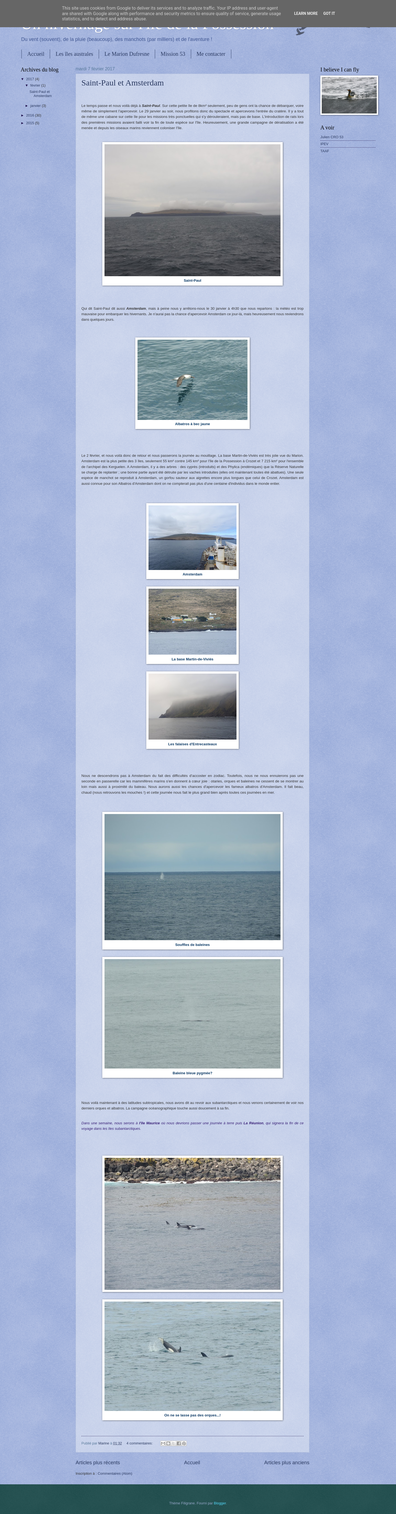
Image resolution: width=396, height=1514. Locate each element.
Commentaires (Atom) (115, 1473)
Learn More (306, 13)
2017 (30, 79)
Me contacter (211, 54)
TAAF (324, 151)
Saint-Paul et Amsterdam (122, 82)
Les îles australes (74, 54)
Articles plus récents (98, 1462)
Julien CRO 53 (331, 137)
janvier (36, 106)
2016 (30, 115)
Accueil (35, 54)
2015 (30, 123)
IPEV (324, 144)
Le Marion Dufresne (127, 54)
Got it (329, 13)
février (35, 85)
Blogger (220, 1503)
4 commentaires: (140, 1443)
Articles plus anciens (286, 1462)
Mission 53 (173, 54)
